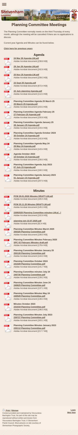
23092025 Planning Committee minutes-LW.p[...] (37, 212)
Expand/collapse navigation (39, 4)
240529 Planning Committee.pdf (29, 296)
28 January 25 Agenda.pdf (26, 125)
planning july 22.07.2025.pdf (27, 221)
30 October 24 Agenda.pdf (26, 135)
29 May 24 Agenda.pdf (24, 146)
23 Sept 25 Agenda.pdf (25, 83)
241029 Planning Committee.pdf (29, 264)
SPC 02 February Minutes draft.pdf (31, 242)
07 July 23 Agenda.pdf (25, 167)
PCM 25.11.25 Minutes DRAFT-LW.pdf (32, 204)
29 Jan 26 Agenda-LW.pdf (26, 66)
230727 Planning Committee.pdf (29, 317)
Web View (71, 412)
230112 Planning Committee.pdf (29, 328)
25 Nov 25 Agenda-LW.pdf (26, 74)
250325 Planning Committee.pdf (29, 232)
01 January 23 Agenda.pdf (26, 178)
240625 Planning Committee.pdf (29, 285)
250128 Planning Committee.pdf (29, 253)
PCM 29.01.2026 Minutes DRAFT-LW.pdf (33, 196)
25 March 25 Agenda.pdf (26, 104)
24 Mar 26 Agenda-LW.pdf (26, 58)
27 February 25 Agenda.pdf (27, 114)
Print (6, 410)
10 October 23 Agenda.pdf (26, 157)
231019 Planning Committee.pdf (29, 307)
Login (73, 410)
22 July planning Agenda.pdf (28, 91)
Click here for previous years (18, 48)
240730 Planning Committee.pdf (29, 274)
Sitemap (14, 410)
